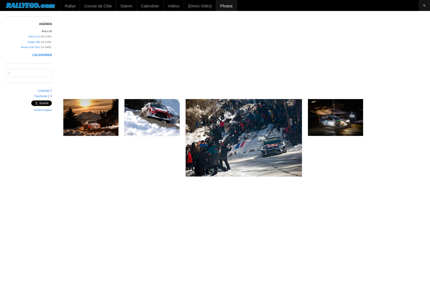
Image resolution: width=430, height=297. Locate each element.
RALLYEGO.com (30, 5)
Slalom (126, 6)
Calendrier (150, 6)
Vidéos (174, 6)
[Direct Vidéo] (200, 6)
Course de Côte (98, 6)
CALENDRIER (42, 55)
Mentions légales (43, 110)
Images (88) (33, 42)
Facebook (40, 96)
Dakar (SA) (34, 36)
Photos (226, 6)
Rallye (70, 6)
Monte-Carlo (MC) (30, 47)
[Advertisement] (244, 54)
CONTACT (45, 91)
